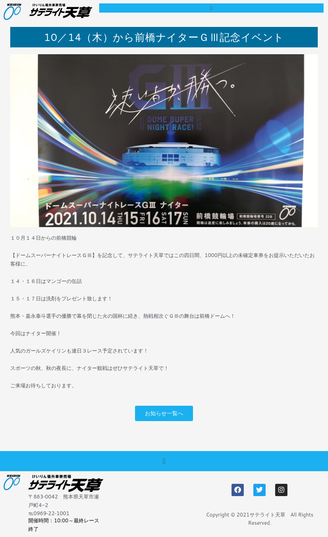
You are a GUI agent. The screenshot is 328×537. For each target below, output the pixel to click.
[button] (211, 8)
